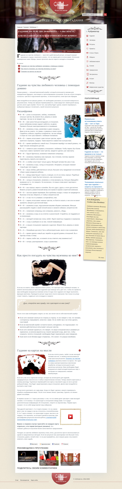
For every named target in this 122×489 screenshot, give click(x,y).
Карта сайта (34, 480)
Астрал (90, 78)
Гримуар (19, 27)
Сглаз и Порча (92, 53)
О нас (16, 480)
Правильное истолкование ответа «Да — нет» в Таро (93, 121)
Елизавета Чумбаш (56, 51)
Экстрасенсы (92, 74)
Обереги (91, 57)
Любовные (33, 27)
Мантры (90, 82)
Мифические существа (95, 87)
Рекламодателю (24, 480)
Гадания (26, 27)
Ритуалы (91, 44)
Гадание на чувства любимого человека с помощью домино (42, 66)
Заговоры (91, 40)
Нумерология (92, 70)
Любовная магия (93, 61)
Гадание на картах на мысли (31, 71)
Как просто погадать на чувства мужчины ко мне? (38, 69)
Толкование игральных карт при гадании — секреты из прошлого (94, 184)
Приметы (90, 48)
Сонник (90, 65)
